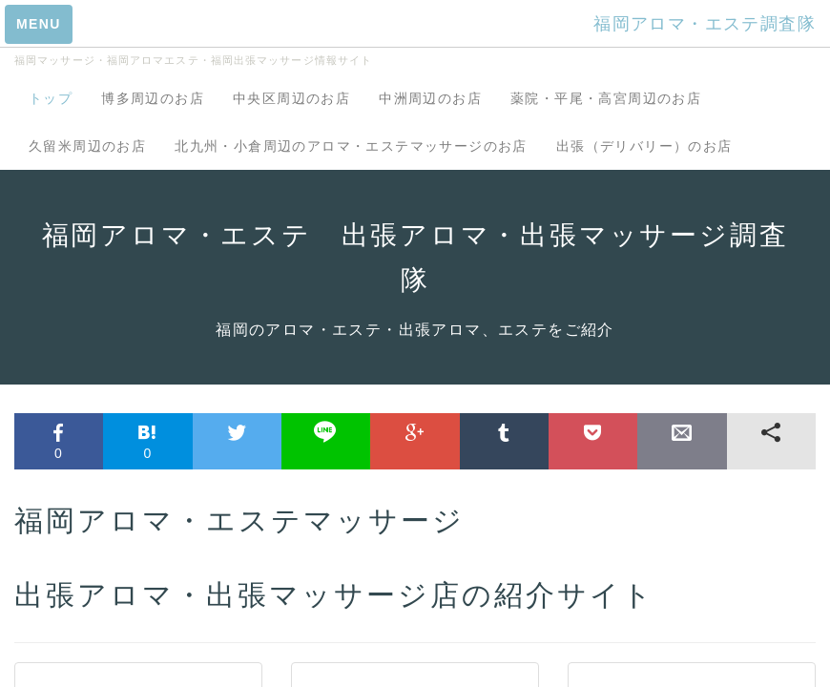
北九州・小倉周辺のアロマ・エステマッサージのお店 (351, 146)
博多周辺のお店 (152, 98)
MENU (38, 23)
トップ (51, 98)
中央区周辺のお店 (291, 98)
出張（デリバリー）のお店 (644, 146)
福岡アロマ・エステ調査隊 (704, 23)
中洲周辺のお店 (430, 98)
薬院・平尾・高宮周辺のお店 (605, 98)
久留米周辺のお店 (87, 146)
